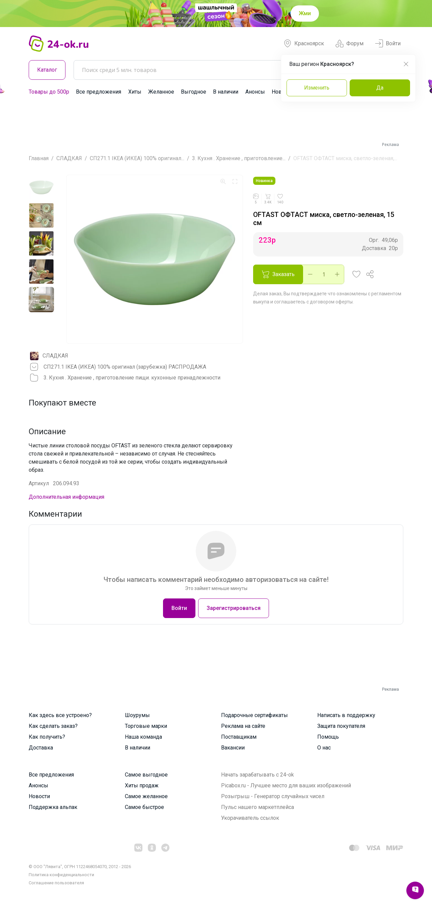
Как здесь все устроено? (60, 715)
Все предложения (98, 92)
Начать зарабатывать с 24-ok (257, 774)
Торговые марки (146, 726)
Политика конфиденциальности (61, 874)
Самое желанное (146, 796)
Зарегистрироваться (234, 608)
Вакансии (233, 747)
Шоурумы (137, 715)
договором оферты (331, 301)
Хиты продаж (142, 785)
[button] (356, 274)
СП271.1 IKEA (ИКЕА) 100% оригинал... (137, 158)
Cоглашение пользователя (56, 882)
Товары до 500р (49, 92)
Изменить (316, 87)
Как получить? (47, 737)
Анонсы (255, 92)
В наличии (225, 92)
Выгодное (193, 92)
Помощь (328, 737)
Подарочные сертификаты (254, 715)
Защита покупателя (341, 726)
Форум (349, 44)
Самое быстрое (144, 807)
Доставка (41, 747)
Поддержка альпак (53, 807)
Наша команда (143, 737)
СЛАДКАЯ (69, 158)
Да (379, 87)
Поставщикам (238, 737)
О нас (324, 747)
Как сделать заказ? (53, 726)
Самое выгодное (146, 774)
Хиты (134, 92)
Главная (39, 158)
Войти (388, 44)
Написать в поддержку (346, 715)
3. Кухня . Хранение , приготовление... (239, 158)
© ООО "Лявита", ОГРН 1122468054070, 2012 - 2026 (80, 866)
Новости (39, 796)
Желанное (161, 92)
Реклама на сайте (243, 726)
